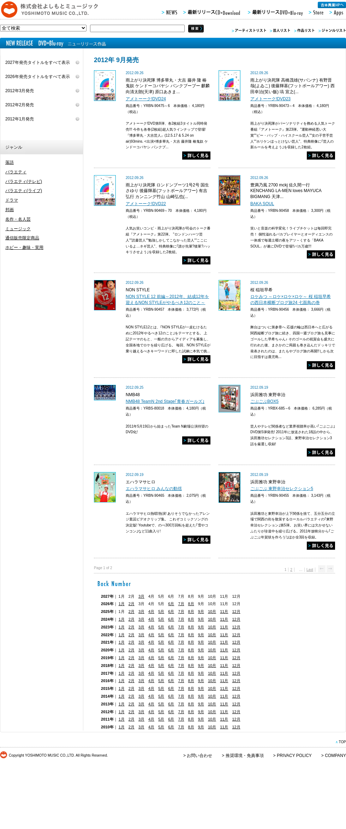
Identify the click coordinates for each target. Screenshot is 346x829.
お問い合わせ (199, 755)
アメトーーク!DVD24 (146, 98)
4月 (151, 611)
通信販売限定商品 (22, 237)
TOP (342, 742)
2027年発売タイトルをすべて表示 (37, 62)
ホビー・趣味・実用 (24, 247)
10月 (212, 611)
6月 (171, 604)
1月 (122, 604)
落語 (9, 162)
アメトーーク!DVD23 (270, 98)
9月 (201, 611)
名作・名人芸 (18, 219)
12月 (236, 611)
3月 (141, 596)
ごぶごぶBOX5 (264, 401)
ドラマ (11, 200)
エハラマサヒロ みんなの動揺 (154, 488)
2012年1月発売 (19, 119)
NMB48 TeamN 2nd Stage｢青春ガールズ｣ (165, 401)
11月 (224, 611)
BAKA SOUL (262, 203)
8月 (191, 604)
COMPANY (335, 755)
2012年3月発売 (19, 90)
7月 (181, 604)
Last (309, 570)
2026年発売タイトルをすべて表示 (37, 76)
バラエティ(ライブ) (23, 190)
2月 (132, 604)
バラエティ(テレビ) (23, 181)
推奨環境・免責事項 (245, 755)
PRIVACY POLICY (294, 755)
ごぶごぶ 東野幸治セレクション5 (281, 488)
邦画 (9, 209)
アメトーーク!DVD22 (146, 203)
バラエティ (15, 171)
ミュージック (18, 228)
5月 (161, 611)
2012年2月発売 (19, 104)
